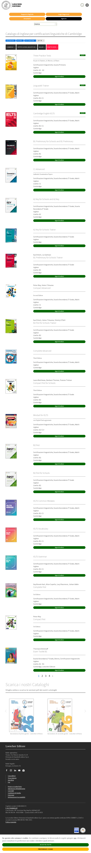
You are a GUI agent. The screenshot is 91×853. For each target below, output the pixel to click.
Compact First (39, 619)
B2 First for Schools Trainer (44, 323)
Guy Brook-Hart (39, 584)
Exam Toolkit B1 (40, 651)
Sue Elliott (37, 255)
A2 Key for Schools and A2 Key (46, 199)
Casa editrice (12, 776)
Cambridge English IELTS (44, 113)
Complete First (39, 587)
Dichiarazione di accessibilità (16, 797)
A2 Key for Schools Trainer (44, 229)
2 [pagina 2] (42, 676)
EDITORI (41, 41)
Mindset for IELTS (40, 415)
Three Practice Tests (42, 55)
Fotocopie (11, 795)
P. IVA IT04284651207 (12, 808)
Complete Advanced (42, 350)
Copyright (11, 791)
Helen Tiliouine (48, 320)
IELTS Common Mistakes (44, 501)
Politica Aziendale (11, 822)
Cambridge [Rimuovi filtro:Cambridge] (11, 47)
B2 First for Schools (41, 473)
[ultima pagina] (52, 676)
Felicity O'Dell (60, 320)
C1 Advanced (39, 169)
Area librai (11, 780)
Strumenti (27, 19)
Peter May (37, 285)
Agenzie (64, 19)
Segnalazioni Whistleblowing (16, 789)
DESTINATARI (11, 41)
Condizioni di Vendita (14, 793)
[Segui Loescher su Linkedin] (16, 771)
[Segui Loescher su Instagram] (12, 771)
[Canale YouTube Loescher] (20, 771)
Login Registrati (63, 14)
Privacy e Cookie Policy (15, 786)
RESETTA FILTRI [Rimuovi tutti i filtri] (52, 47)
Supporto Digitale (27, 14)
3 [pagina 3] (45, 676)
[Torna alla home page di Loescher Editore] (11, 5)
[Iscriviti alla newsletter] (24, 770)
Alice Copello (51, 584)
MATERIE (20, 41)
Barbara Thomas (52, 380)
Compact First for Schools (44, 383)
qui (75, 838)
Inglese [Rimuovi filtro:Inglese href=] (42, 47)
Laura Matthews (39, 380)
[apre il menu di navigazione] (87, 5)
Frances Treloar (66, 380)
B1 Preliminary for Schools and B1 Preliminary (53, 141)
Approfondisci (59, 76)
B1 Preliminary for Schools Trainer (48, 257)
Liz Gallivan (46, 255)
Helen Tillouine (48, 285)
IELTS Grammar (40, 556)
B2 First (36, 445)
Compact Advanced (42, 288)
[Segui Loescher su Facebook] (7, 771)
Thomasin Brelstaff (40, 649)
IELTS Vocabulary (40, 528)
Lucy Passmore (62, 584)
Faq (9, 782)
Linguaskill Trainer (41, 85)
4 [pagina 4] (49, 676)
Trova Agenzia (12, 778)
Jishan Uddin (74, 584)
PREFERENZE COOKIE (45, 849)
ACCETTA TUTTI (45, 845)
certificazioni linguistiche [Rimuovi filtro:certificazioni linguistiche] (27, 47)
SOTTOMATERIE (30, 41)
